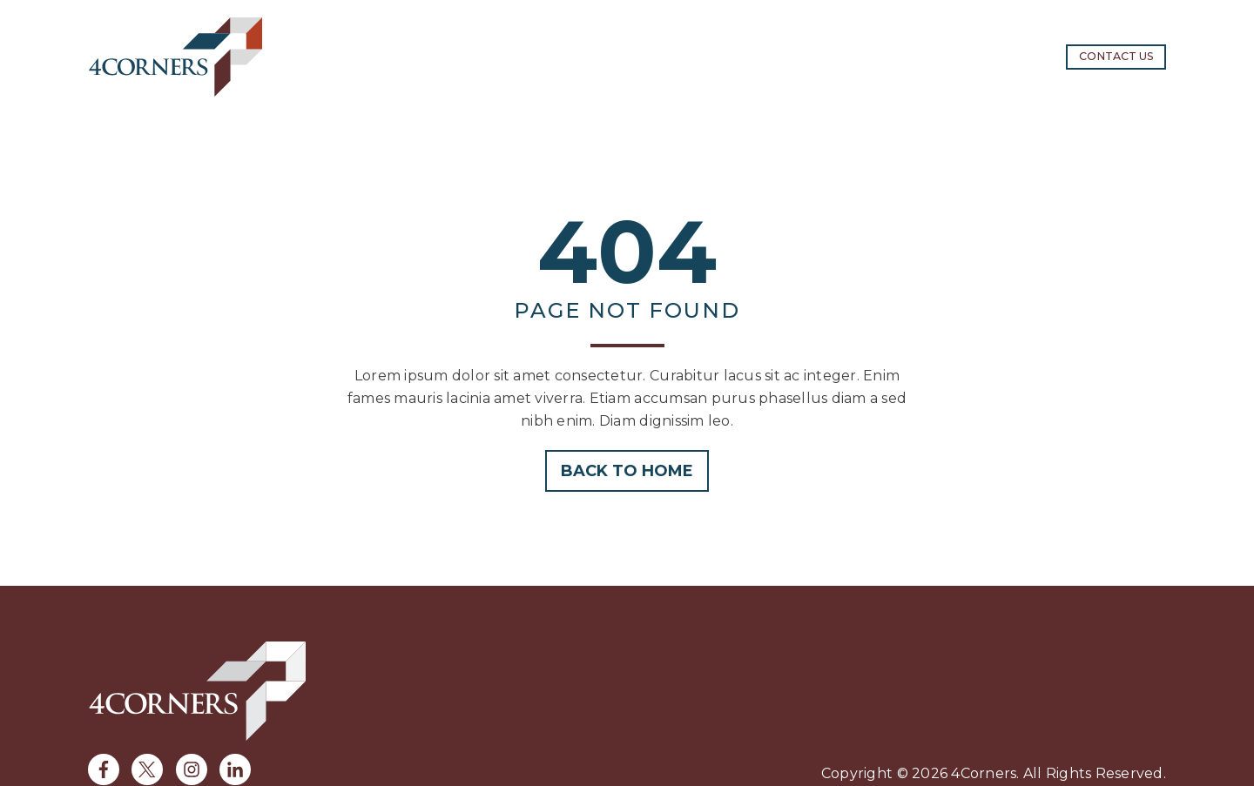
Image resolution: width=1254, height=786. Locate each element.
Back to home (627, 470)
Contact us (1116, 56)
